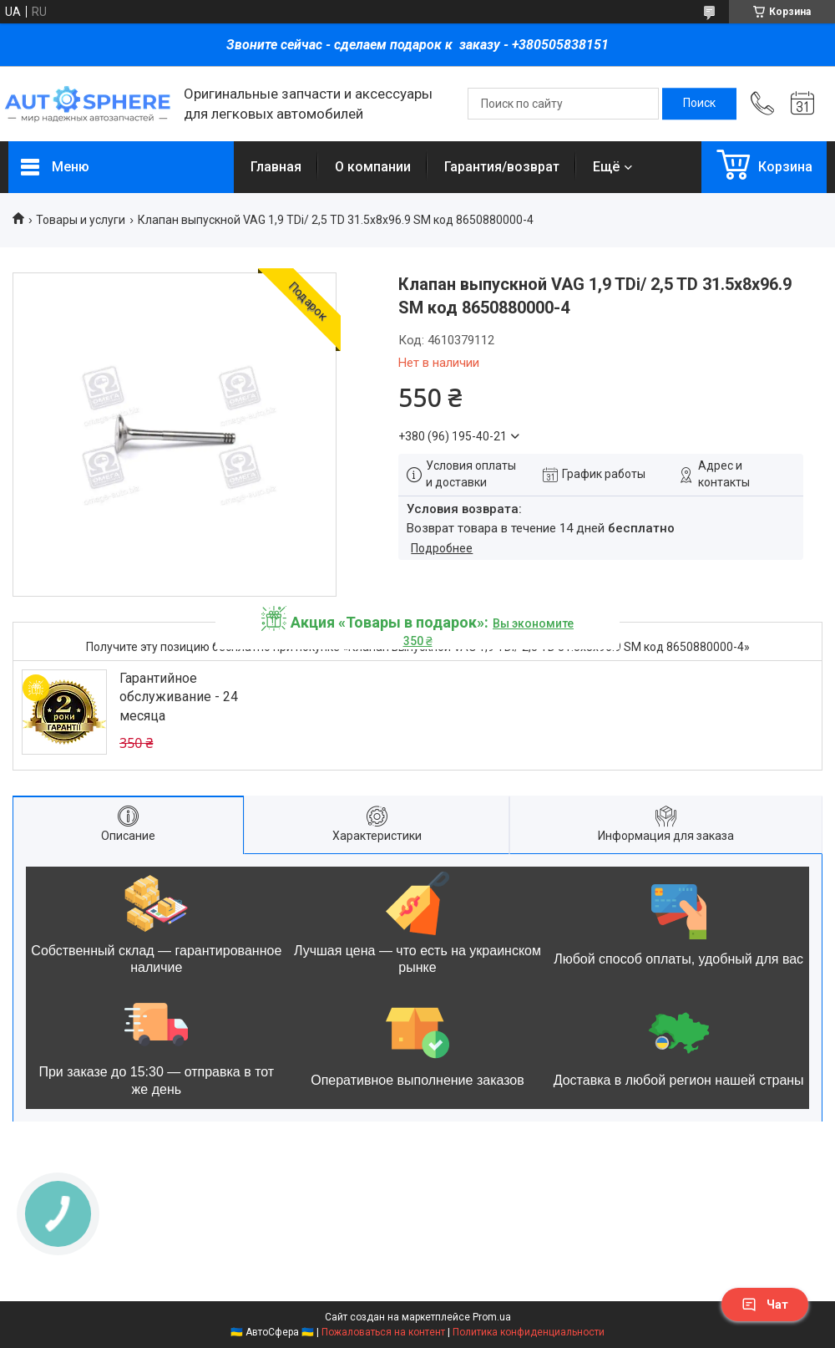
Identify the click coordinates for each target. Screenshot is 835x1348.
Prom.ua (492, 1317)
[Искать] (699, 104)
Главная (275, 167)
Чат (764, 1304)
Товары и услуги (80, 219)
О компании (373, 167)
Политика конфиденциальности (529, 1332)
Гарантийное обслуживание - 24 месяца (178, 697)
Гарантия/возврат (501, 167)
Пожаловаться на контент (383, 1332)
